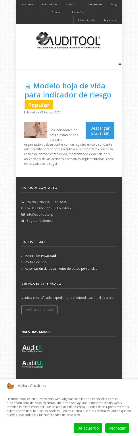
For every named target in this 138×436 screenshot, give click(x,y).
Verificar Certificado (39, 309)
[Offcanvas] (119, 64)
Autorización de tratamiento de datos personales (61, 268)
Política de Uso (36, 262)
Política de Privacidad (40, 256)
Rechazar (117, 428)
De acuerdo (88, 428)
